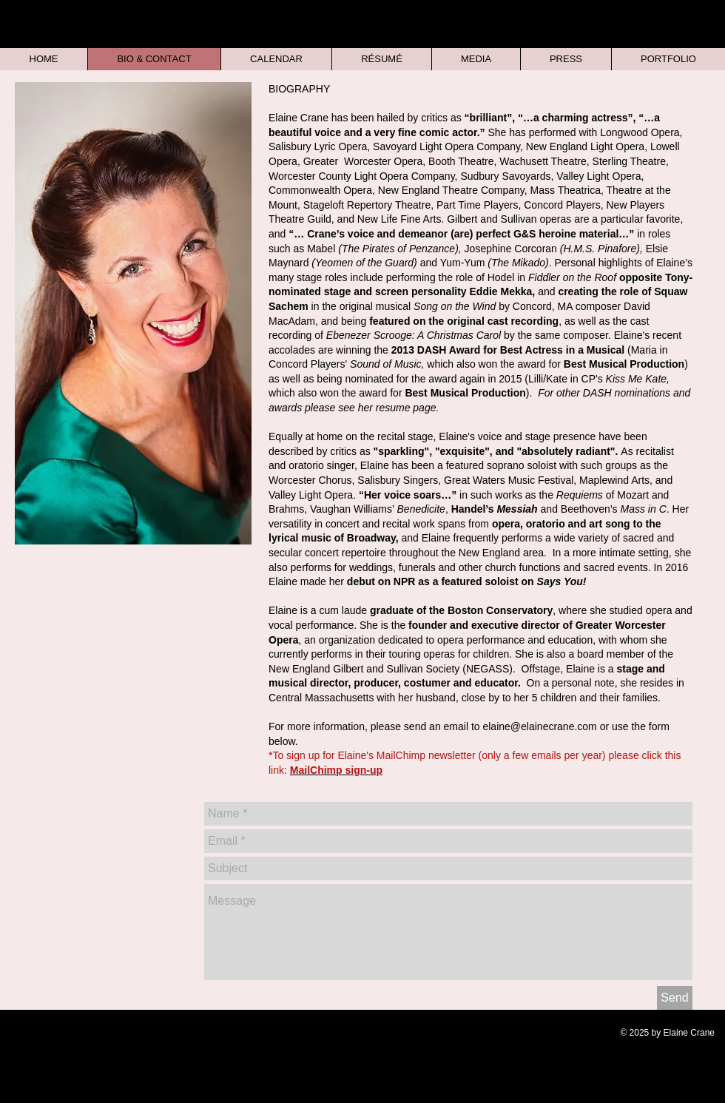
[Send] (674, 998)
